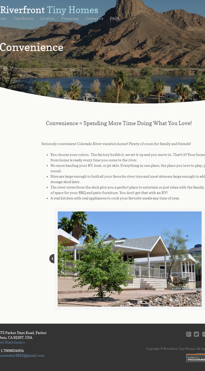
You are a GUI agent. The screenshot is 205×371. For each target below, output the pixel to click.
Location (47, 18)
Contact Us (94, 18)
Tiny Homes (23, 18)
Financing (70, 18)
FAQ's (114, 18)
